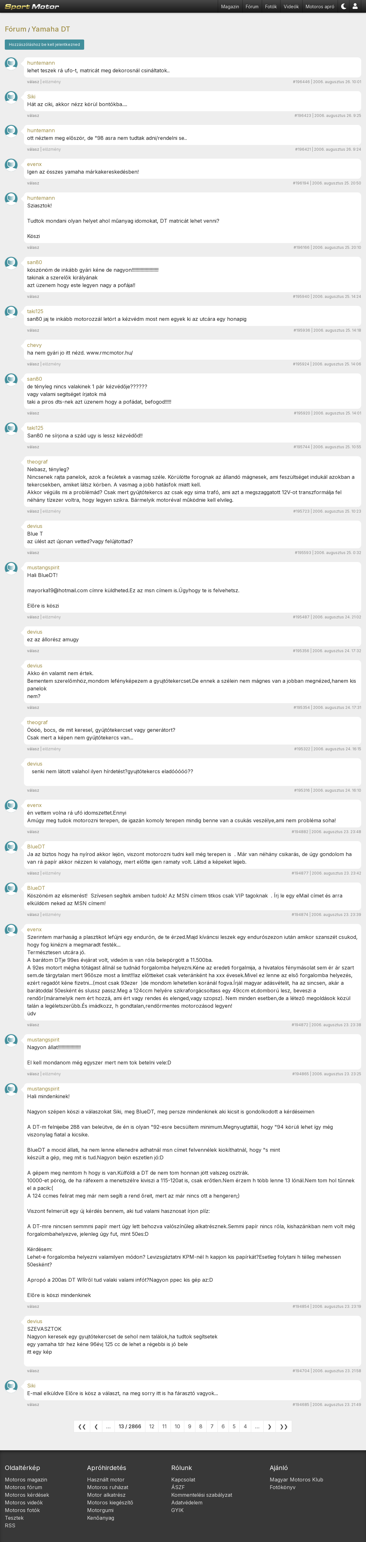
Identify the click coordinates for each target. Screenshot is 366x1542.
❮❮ (82, 1426)
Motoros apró (320, 6)
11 (164, 1426)
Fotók (271, 6)
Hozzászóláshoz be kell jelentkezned (44, 44)
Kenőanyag (100, 1518)
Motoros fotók (22, 1510)
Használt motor (106, 1479)
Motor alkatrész (106, 1495)
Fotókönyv (283, 1487)
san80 (34, 262)
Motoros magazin (26, 1479)
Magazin (230, 6)
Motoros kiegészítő (110, 1502)
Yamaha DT (51, 29)
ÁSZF (178, 1487)
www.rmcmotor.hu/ (109, 352)
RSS (10, 1525)
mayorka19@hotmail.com (57, 590)
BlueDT (36, 846)
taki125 (35, 311)
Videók (291, 6)
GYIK (177, 1510)
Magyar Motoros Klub (296, 1479)
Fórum (252, 6)
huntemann (41, 63)
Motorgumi (100, 1510)
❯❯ (284, 1426)
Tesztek (14, 1518)
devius (34, 526)
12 (151, 1426)
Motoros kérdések (27, 1495)
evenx (34, 164)
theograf (37, 461)
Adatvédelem (186, 1502)
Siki (31, 96)
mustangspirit (43, 567)
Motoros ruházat (107, 1487)
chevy (34, 345)
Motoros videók (24, 1502)
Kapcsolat (183, 1479)
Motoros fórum (23, 1487)
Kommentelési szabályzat (201, 1495)
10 (177, 1426)
